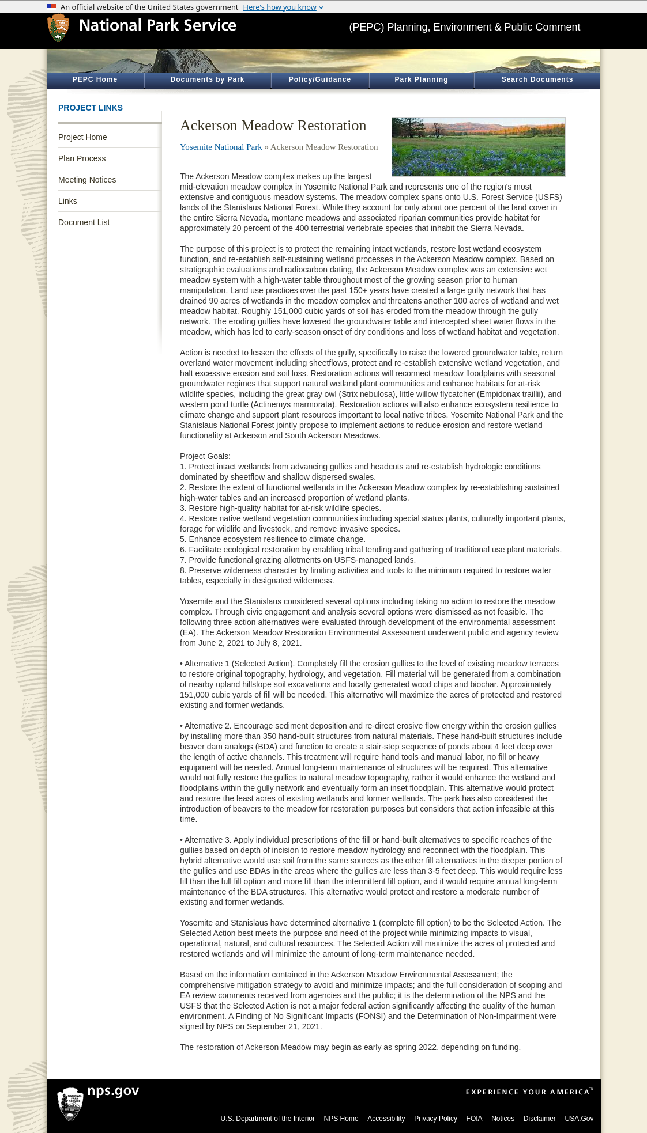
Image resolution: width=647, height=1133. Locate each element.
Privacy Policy (435, 1119)
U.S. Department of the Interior (268, 1119)
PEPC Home (95, 79)
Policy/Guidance (320, 79)
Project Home (82, 137)
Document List (84, 222)
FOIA (475, 1119)
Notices (502, 1119)
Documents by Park (207, 79)
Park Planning (421, 79)
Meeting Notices (87, 179)
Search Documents (538, 79)
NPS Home (341, 1119)
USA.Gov (579, 1119)
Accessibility (386, 1119)
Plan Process (82, 158)
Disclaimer (540, 1119)
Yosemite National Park (221, 146)
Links (67, 201)
